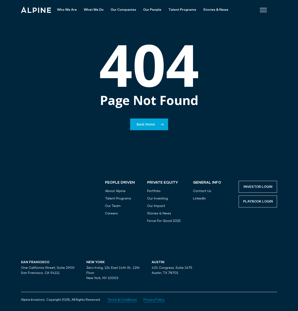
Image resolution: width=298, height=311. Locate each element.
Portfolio (154, 191)
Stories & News (159, 213)
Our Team (113, 206)
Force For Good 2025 (164, 221)
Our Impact (156, 206)
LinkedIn (199, 198)
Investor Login (258, 187)
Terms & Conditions (122, 299)
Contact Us (202, 191)
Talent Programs (118, 198)
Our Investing (157, 198)
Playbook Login (258, 201)
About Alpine (115, 191)
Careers (111, 213)
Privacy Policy (154, 299)
